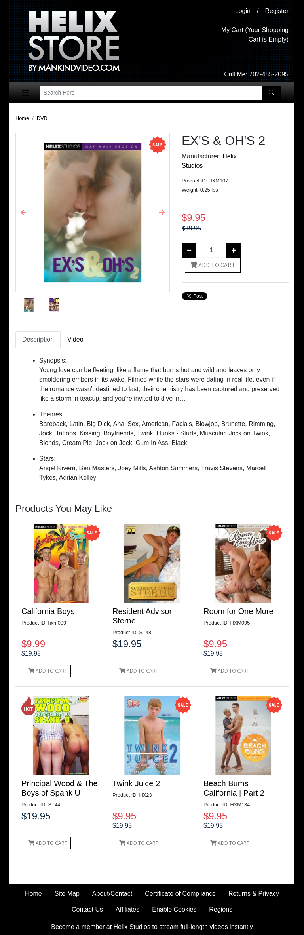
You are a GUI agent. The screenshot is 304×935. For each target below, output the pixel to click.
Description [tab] (38, 339)
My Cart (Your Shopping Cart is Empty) (255, 35)
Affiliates (127, 909)
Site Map (67, 893)
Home (22, 118)
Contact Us (87, 909)
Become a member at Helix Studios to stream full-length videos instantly (152, 927)
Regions (220, 909)
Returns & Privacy (253, 893)
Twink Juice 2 (136, 783)
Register (277, 11)
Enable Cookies (174, 909)
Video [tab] (75, 339)
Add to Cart (213, 265)
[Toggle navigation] (25, 93)
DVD (42, 118)
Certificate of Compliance (180, 893)
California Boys (48, 611)
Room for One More (238, 611)
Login (243, 11)
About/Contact (112, 893)
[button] (23, 212)
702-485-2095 (269, 74)
